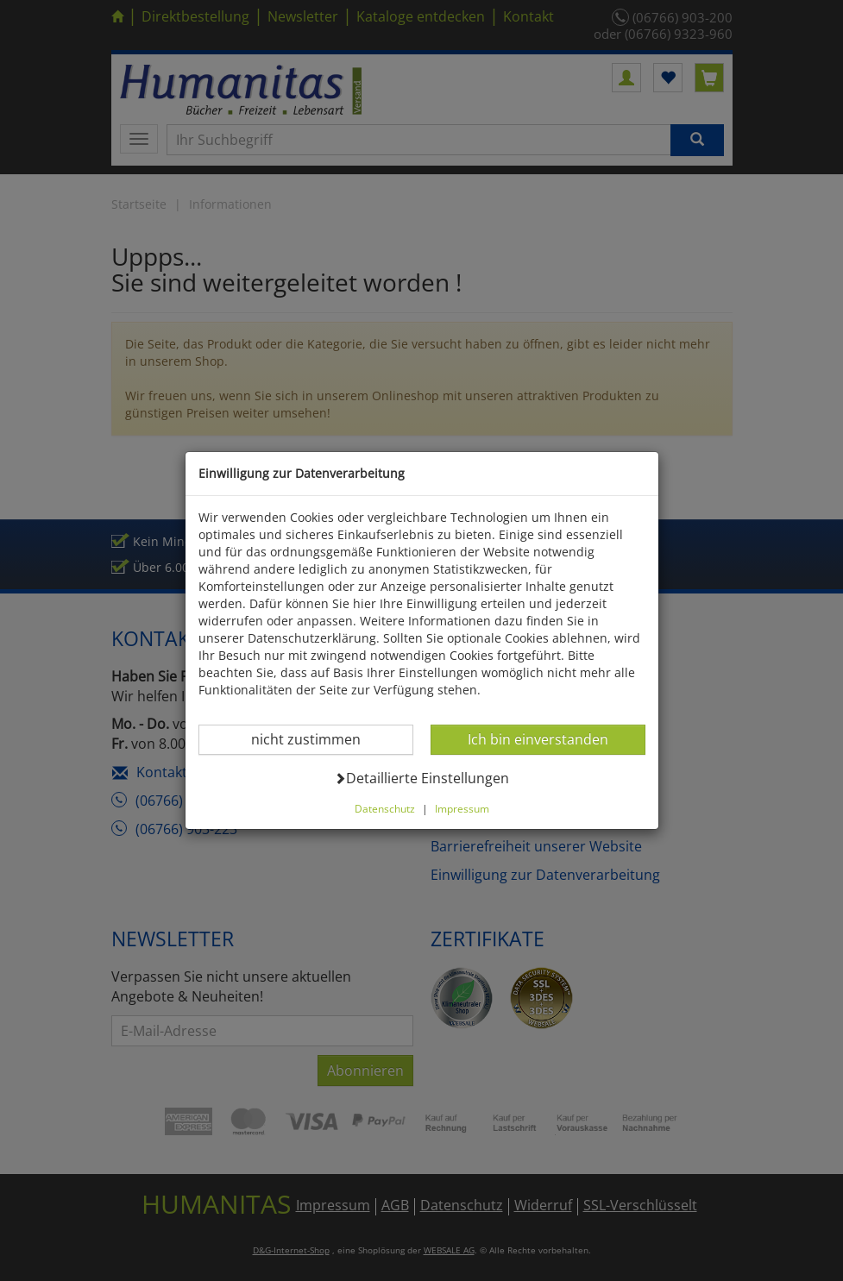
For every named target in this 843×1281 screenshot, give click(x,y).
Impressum (462, 808)
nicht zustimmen (316, 739)
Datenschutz (385, 808)
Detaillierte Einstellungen (421, 778)
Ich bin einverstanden (537, 739)
